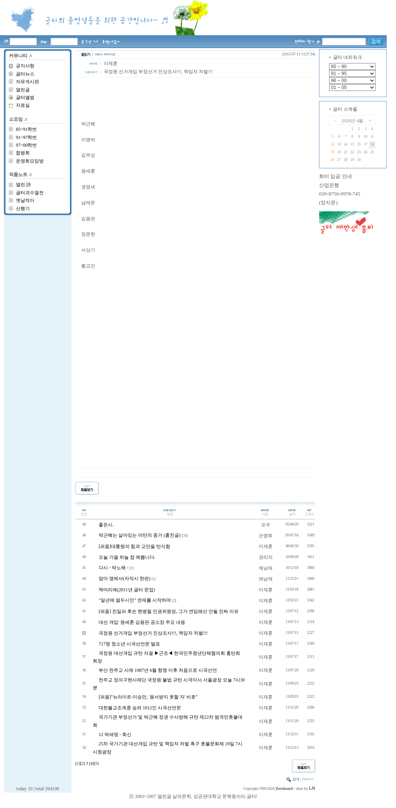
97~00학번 (26, 145)
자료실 (23, 105)
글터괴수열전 (30, 192)
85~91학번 (26, 129)
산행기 (23, 208)
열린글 (23, 89)
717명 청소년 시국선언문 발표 (129, 644)
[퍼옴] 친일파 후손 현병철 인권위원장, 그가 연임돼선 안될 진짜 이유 (169, 611)
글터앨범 (25, 97)
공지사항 (25, 65)
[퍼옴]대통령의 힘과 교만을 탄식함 (134, 546)
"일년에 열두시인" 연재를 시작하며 (135, 600)
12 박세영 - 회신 (115, 734)
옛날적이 (25, 200)
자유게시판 (27, 81)
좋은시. (106, 524)
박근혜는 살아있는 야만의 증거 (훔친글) (140, 535)
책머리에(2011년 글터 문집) (127, 589)
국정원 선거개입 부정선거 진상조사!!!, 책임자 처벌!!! (153, 633)
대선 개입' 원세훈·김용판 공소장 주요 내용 (142, 622)
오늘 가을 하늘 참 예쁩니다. (127, 557)
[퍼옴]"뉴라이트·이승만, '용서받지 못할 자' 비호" (148, 697)
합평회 (23, 153)
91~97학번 (26, 137)
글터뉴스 (25, 74)
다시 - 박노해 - (113, 567)
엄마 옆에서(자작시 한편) (124, 578)
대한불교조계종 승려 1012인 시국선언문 (140, 707)
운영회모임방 (30, 161)
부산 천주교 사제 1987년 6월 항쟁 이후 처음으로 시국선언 (158, 670)
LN (312, 788)
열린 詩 (23, 184)
